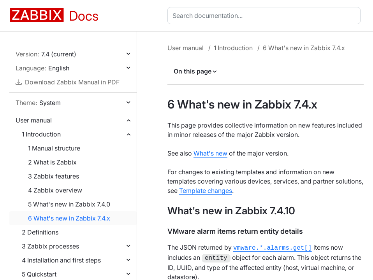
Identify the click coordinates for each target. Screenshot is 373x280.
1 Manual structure (54, 148)
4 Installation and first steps (61, 260)
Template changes (205, 190)
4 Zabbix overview (55, 190)
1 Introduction (41, 134)
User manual (34, 120)
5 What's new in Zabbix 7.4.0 (69, 204)
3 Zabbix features (53, 176)
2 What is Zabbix (52, 162)
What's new (210, 153)
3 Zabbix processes (50, 246)
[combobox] (265, 15)
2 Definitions (40, 232)
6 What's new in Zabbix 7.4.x (69, 218)
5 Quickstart (39, 274)
